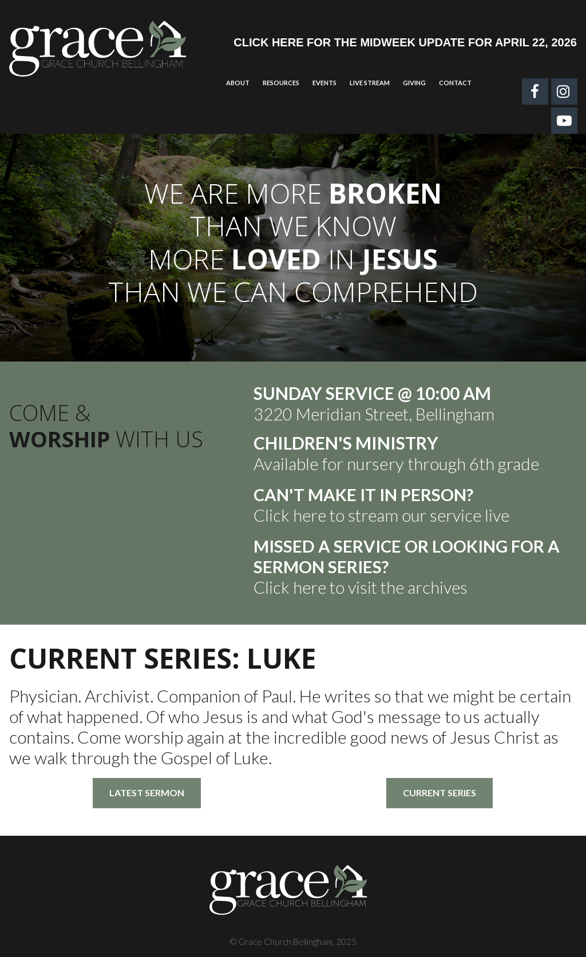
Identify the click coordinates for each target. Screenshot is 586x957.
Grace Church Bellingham (285, 941)
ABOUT (238, 82)
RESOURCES (281, 82)
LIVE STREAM (370, 82)
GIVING (414, 82)
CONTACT (455, 82)
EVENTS (324, 82)
